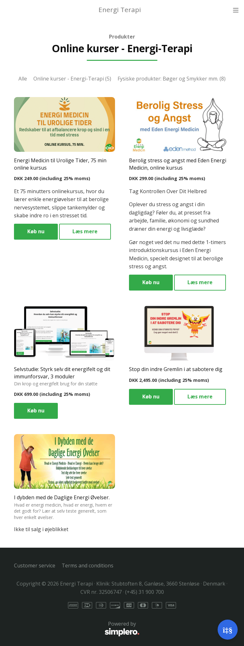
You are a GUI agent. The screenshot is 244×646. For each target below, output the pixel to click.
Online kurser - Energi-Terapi (72, 78)
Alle (22, 78)
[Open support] (228, 630)
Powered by (76, 628)
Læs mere (85, 231)
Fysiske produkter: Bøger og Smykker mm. (172, 78)
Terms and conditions (87, 565)
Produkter (122, 36)
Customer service (34, 565)
